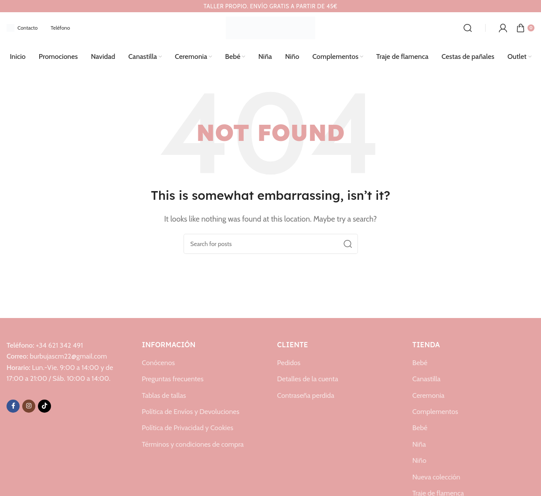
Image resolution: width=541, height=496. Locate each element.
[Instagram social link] (28, 406)
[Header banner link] (270, 6)
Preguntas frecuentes (173, 379)
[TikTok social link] (44, 406)
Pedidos (289, 363)
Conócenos (158, 363)
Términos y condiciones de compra (193, 444)
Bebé (420, 363)
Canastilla (426, 379)
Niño (419, 460)
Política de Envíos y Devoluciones (190, 411)
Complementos (435, 411)
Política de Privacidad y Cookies (187, 428)
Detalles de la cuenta (307, 379)
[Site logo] (270, 27)
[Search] (467, 28)
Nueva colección (436, 477)
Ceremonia (428, 395)
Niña (419, 444)
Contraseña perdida (305, 395)
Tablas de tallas (164, 395)
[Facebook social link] (13, 406)
